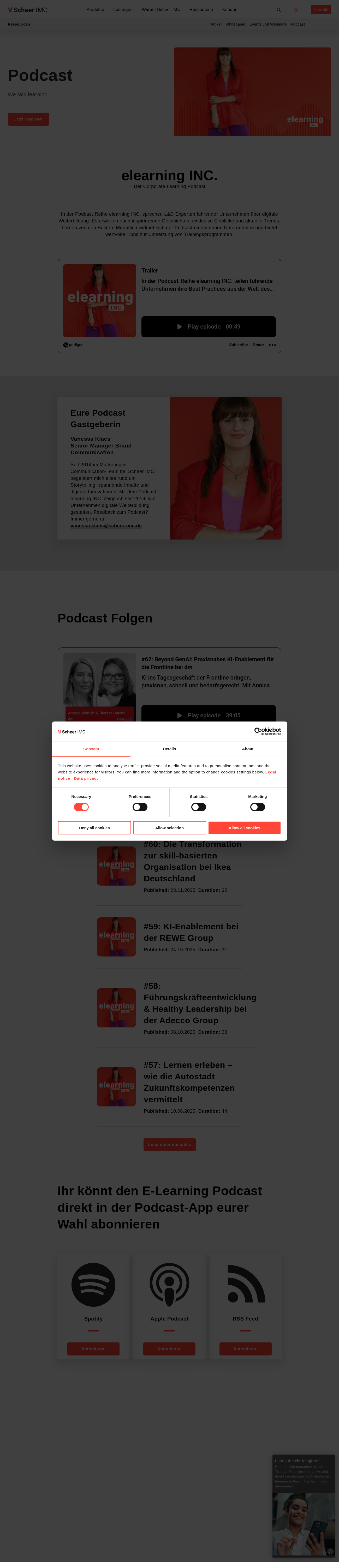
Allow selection (169, 828)
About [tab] (248, 749)
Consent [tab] (91, 749)
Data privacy (86, 778)
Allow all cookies (244, 828)
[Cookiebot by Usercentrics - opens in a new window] (258, 731)
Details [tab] (169, 749)
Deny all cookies (94, 828)
